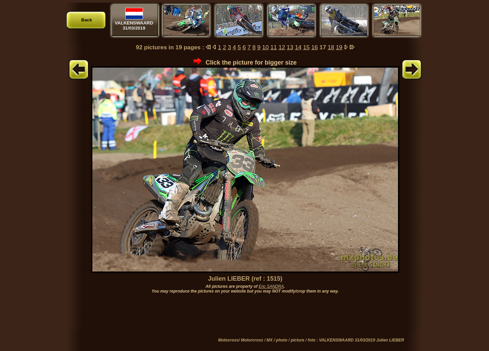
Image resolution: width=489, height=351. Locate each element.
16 (314, 47)
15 (306, 47)
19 (339, 47)
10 (265, 47)
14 (298, 47)
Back (86, 19)
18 (331, 47)
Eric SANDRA (271, 286)
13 (290, 47)
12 (281, 47)
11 (273, 47)
